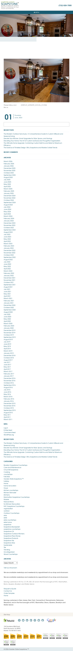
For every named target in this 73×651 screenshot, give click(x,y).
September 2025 (10, 175)
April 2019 (7, 348)
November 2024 (9, 198)
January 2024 (9, 221)
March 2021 (8, 298)
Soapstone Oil (9, 531)
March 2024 (8, 216)
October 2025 (9, 173)
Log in (6, 428)
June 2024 (7, 209)
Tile (5, 547)
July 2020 (7, 314)
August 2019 (8, 339)
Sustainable (8, 545)
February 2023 (9, 246)
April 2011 (7, 417)
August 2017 (8, 360)
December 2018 (9, 355)
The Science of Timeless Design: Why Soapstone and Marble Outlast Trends (30, 147)
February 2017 (9, 374)
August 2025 (8, 177)
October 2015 (9, 408)
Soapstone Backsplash (12, 527)
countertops (8, 474)
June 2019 (7, 344)
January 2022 (9, 275)
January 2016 (9, 401)
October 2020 (9, 307)
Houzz (6, 488)
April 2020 (7, 321)
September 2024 (10, 202)
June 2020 (7, 316)
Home (6, 483)
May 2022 (7, 266)
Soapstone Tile (9, 540)
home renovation (10, 485)
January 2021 (9, 303)
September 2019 (10, 337)
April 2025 (7, 186)
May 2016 (7, 394)
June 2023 (7, 236)
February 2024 (9, 218)
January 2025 (9, 193)
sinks (5, 515)
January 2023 (9, 248)
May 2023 (7, 239)
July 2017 (7, 362)
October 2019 (9, 335)
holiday (6, 481)
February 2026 (9, 163)
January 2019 (9, 353)
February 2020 (9, 326)
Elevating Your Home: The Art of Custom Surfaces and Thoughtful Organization (32, 140)
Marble (6, 499)
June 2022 (7, 264)
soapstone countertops (12, 529)
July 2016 (7, 389)
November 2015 (9, 405)
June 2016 (7, 392)
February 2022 (9, 273)
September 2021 (10, 284)
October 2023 (9, 227)
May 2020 (7, 319)
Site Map (7, 614)
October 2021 (9, 282)
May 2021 (7, 294)
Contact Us (8, 591)
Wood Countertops (10, 554)
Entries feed (8, 430)
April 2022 (7, 268)
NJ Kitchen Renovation (12, 504)
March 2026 (8, 161)
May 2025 (7, 184)
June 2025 (7, 182)
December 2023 (9, 223)
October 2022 (9, 255)
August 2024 (8, 205)
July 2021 (7, 289)
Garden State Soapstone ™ (14, 479)
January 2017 (9, 376)
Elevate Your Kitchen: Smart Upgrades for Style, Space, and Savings (28, 138)
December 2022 (9, 250)
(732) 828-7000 (65, 5)
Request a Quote (10, 588)
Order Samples (9, 593)
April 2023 (7, 241)
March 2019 (8, 351)
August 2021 (8, 287)
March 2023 (8, 243)
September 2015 (10, 410)
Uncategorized (9, 552)
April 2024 (7, 214)
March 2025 (8, 189)
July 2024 (7, 207)
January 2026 (9, 166)
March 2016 (8, 396)
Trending (7, 549)
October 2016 (9, 383)
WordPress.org (9, 434)
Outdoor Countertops (11, 513)
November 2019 (9, 332)
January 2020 (9, 328)
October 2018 (9, 358)
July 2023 (7, 234)
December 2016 (9, 378)
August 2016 (8, 387)
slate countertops (10, 520)
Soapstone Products (11, 538)
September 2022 (10, 257)
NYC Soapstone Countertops (14, 506)
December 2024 (9, 195)
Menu (36, 12)
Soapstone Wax (9, 543)
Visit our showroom (10, 568)
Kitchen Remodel (10, 492)
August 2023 (8, 232)
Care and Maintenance (12, 467)
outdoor (7, 511)
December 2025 (9, 168)
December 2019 (9, 330)
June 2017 (7, 364)
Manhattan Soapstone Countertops (17, 497)
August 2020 (8, 312)
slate (5, 517)
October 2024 (9, 200)
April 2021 (7, 296)
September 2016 (10, 385)
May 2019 (7, 346)
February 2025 (9, 191)
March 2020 (8, 323)
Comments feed (9, 432)
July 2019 (7, 342)
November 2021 (9, 280)
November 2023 (9, 225)
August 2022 (8, 259)
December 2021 (9, 278)
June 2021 (7, 291)
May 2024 (7, 211)
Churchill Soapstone (11, 470)
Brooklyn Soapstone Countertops (15, 465)
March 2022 (8, 271)
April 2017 (7, 369)
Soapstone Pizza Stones (12, 536)
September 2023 (10, 230)
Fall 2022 (7, 476)
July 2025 (7, 179)
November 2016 (9, 380)
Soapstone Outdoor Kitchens (14, 533)
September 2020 (10, 310)
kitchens (7, 495)
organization (8, 508)
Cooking (7, 472)
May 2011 (7, 415)
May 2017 (7, 367)
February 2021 (9, 300)
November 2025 (9, 170)
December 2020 (9, 305)
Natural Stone (9, 501)
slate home (8, 522)
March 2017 (8, 371)
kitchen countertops (11, 490)
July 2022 (7, 262)
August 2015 (8, 412)
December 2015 (9, 403)
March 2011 (8, 419)
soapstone (7, 524)
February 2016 (9, 399)
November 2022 (9, 252)
